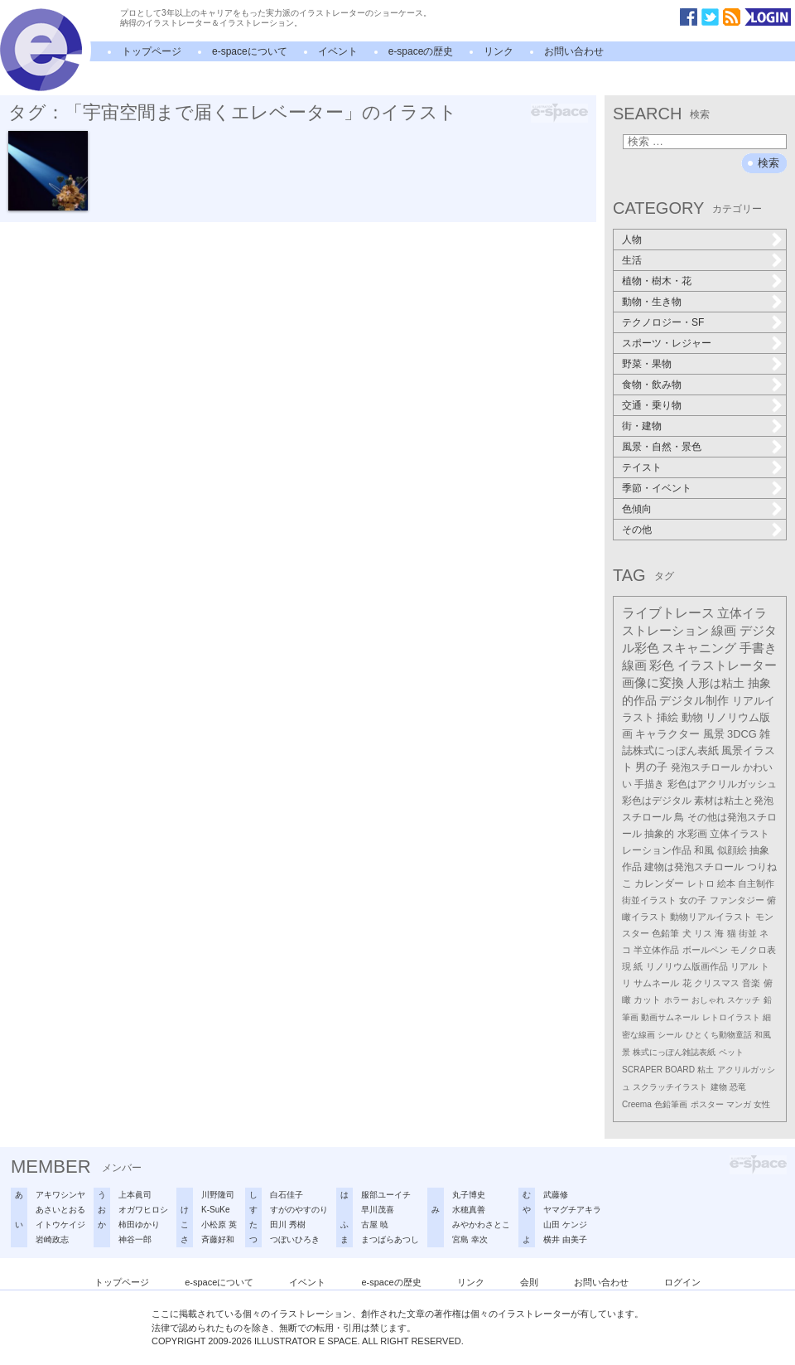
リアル (744, 966)
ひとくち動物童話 (719, 1034)
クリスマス (717, 983)
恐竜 (738, 1087)
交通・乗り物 (652, 405)
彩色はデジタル (656, 800)
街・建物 (642, 426)
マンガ (738, 1104)
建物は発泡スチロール (694, 867)
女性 (762, 1104)
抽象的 (659, 834)
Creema (637, 1104)
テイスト (642, 467)
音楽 (751, 983)
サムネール (656, 983)
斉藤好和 (217, 1239)
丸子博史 (468, 1194)
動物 (692, 717)
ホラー (676, 999)
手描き (649, 784)
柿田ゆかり (139, 1224)
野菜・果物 (647, 364)
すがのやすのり (299, 1209)
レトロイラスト (731, 1017)
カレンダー (659, 883)
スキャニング (699, 648)
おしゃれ (708, 999)
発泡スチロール (705, 767)
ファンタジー (737, 900)
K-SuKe (215, 1209)
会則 (529, 1282)
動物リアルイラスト (711, 917)
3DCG (742, 734)
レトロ (701, 883)
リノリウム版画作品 (687, 966)
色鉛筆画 (670, 1104)
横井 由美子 (565, 1239)
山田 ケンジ (565, 1224)
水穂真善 (468, 1209)
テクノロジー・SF (663, 322)
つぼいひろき (295, 1239)
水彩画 (692, 834)
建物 (719, 1087)
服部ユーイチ (386, 1194)
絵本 (726, 883)
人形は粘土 (715, 683)
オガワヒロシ (143, 1209)
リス (703, 933)
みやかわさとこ (481, 1224)
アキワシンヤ (60, 1194)
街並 (748, 933)
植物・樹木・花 (656, 281)
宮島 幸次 (470, 1239)
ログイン (682, 1282)
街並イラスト (649, 900)
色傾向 (637, 509)
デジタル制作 (694, 700)
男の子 (651, 767)
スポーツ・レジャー (666, 343)
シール (670, 1034)
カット (647, 999)
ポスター (707, 1104)
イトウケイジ (60, 1224)
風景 (714, 734)
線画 (723, 630)
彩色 (661, 665)
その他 (637, 529)
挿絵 (667, 717)
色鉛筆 (665, 933)
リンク (498, 51)
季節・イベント (656, 488)
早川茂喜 (377, 1209)
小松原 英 (219, 1224)
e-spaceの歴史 (421, 51)
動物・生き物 (652, 301)
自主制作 (756, 883)
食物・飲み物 (652, 384)
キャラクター (667, 734)
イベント (338, 51)
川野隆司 (217, 1194)
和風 (704, 850)
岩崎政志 (52, 1239)
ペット (731, 1052)
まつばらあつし (390, 1239)
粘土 (705, 1069)
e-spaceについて (249, 51)
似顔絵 (732, 850)
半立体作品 (656, 950)
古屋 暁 (374, 1224)
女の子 (692, 900)
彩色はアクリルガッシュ (722, 784)
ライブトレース (668, 613)
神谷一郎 (135, 1239)
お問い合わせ (574, 51)
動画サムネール (670, 1017)
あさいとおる (60, 1209)
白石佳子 (286, 1194)
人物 (632, 239)
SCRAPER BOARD (658, 1069)
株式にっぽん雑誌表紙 (674, 1052)
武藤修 (555, 1194)
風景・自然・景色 (661, 447)
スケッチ (743, 999)
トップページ (151, 51)
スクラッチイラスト (670, 1087)
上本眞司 (135, 1194)
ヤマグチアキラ (572, 1209)
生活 (632, 260)
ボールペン (705, 950)
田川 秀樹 (288, 1224)
